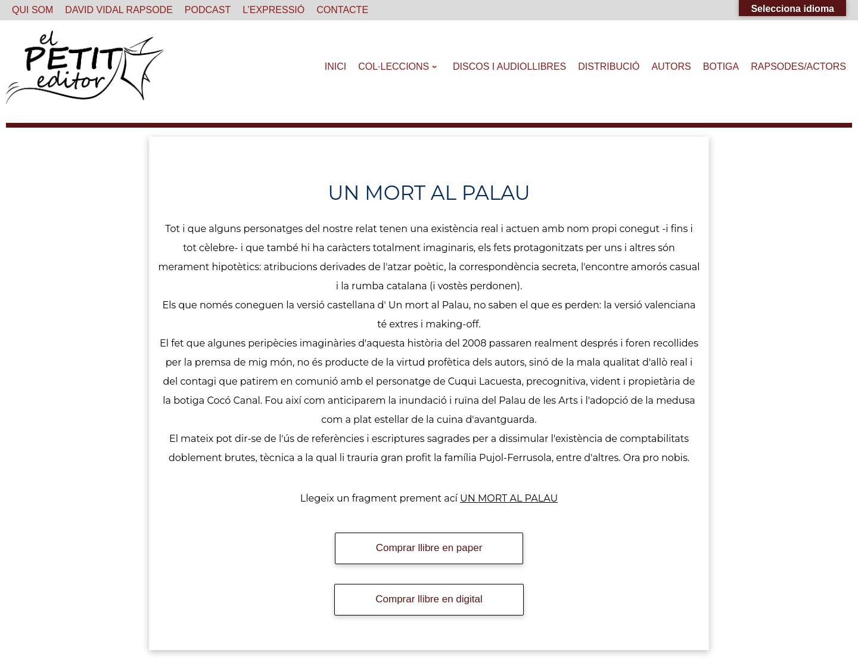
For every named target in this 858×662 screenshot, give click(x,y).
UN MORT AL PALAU (509, 498)
